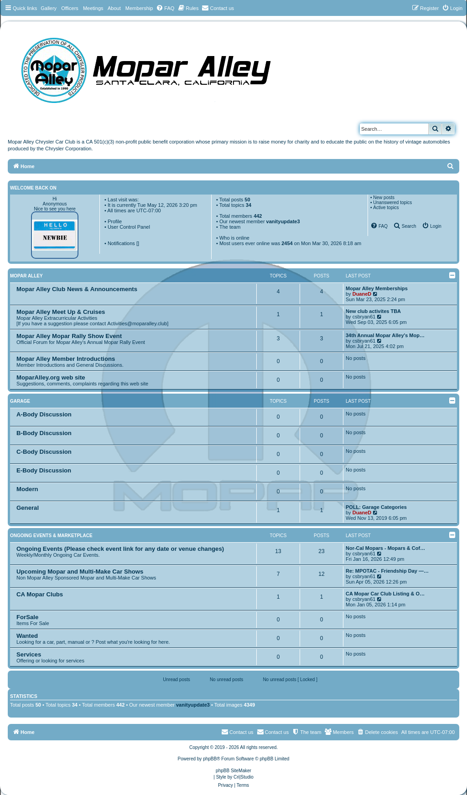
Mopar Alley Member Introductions (65, 358)
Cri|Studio (244, 777)
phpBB (210, 758)
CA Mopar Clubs (39, 594)
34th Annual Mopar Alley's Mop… (385, 335)
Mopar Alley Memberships (377, 288)
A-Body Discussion (44, 414)
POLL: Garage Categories (376, 507)
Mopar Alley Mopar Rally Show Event (69, 336)
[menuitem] (165, 8)
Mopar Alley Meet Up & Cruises (60, 311)
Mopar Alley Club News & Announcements (76, 289)
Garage (20, 401)
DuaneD (362, 294)
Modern (27, 489)
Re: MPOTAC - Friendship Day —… (387, 571)
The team (229, 227)
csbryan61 (364, 316)
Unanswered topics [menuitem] (392, 202)
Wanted (27, 635)
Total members (240, 216)
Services (28, 654)
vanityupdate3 (283, 221)
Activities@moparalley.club (137, 323)
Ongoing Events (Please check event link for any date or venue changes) (120, 548)
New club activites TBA (373, 311)
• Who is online (232, 238)
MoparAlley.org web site (50, 377)
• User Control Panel (127, 227)
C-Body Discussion (44, 451)
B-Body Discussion (44, 433)
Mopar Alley (26, 275)
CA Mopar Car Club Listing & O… (385, 593)
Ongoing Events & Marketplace (51, 535)
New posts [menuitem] (383, 197)
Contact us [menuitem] (273, 731)
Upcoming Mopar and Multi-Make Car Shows (79, 571)
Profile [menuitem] (115, 221)
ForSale (27, 617)
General (27, 507)
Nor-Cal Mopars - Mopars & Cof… (385, 548)
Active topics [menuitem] (386, 207)
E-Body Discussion (43, 470)
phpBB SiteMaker (233, 770)
